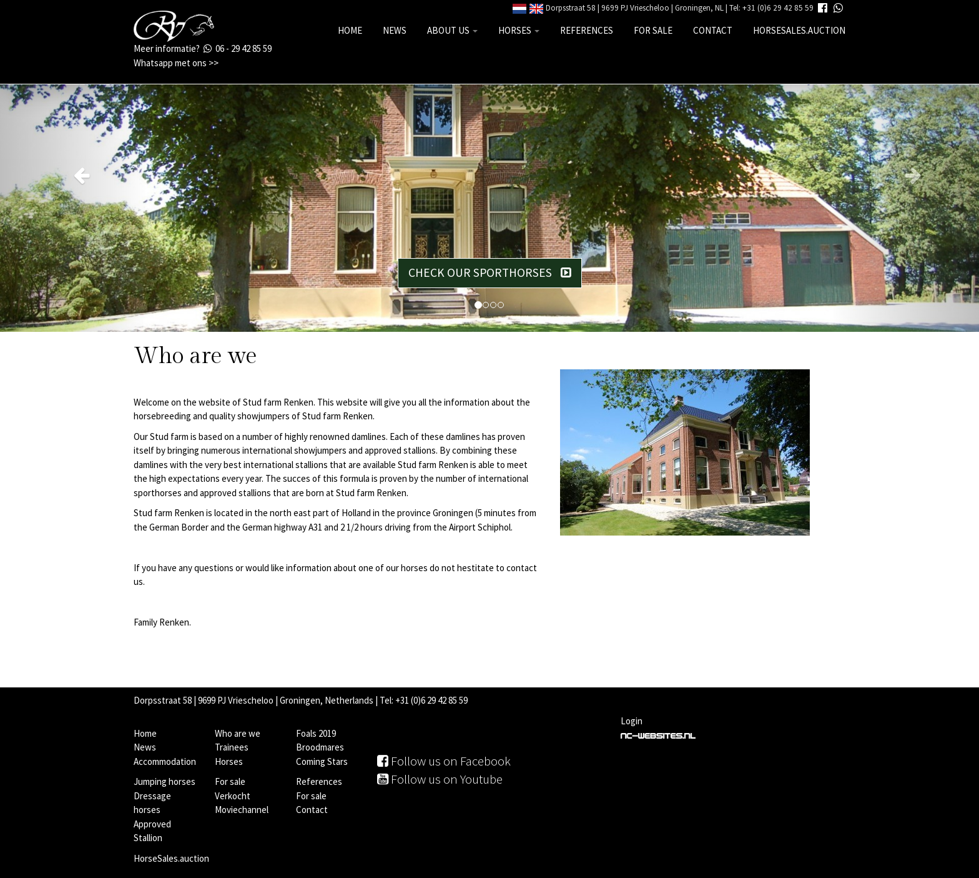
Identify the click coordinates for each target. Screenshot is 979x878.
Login (631, 721)
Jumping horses (164, 781)
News (394, 30)
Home (350, 30)
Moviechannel (241, 810)
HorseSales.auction (799, 30)
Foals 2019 (316, 733)
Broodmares (320, 747)
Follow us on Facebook (444, 760)
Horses (518, 30)
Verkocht (232, 796)
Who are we (237, 733)
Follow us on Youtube (440, 779)
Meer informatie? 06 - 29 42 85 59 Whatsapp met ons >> (203, 55)
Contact (712, 30)
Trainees (231, 747)
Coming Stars (322, 761)
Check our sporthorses (489, 272)
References (586, 30)
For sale (653, 30)
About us (452, 30)
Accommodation (165, 761)
